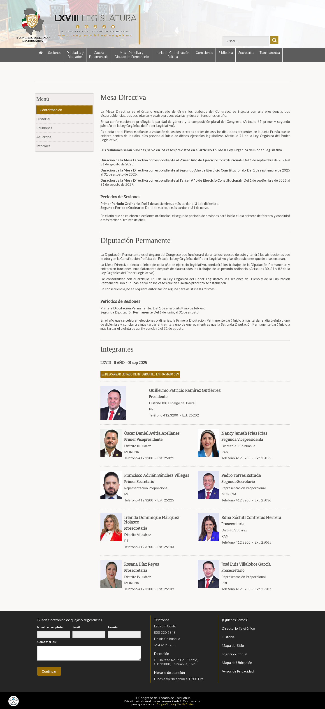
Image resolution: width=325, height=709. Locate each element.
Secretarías (246, 53)
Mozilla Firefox (185, 704)
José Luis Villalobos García (246, 564)
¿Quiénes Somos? (235, 620)
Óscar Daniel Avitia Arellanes (151, 433)
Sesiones (54, 53)
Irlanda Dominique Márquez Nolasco (151, 520)
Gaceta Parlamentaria (99, 55)
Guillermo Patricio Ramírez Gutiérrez (185, 390)
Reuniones (44, 128)
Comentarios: (46, 642)
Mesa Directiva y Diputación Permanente (132, 55)
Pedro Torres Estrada (241, 475)
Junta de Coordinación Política (172, 55)
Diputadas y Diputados (75, 55)
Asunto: (113, 627)
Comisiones (204, 53)
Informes (43, 146)
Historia (228, 637)
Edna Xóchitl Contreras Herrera (251, 517)
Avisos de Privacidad (238, 671)
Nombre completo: (50, 627)
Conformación (51, 109)
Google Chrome (165, 704)
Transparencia (270, 53)
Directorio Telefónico (238, 628)
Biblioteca (225, 53)
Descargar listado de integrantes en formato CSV (140, 374)
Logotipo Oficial (234, 654)
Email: (76, 627)
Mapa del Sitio (233, 645)
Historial (43, 119)
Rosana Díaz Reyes (141, 564)
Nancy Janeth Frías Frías (244, 433)
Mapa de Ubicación (237, 662)
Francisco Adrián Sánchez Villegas (156, 475)
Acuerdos (43, 137)
